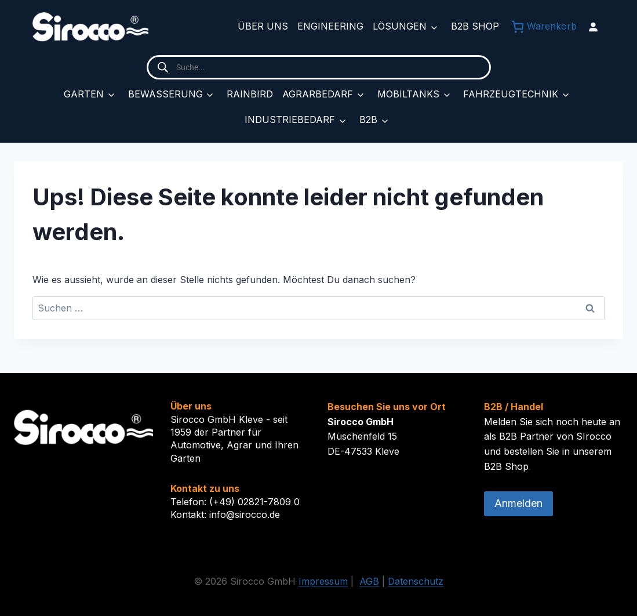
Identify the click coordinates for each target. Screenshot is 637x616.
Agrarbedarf (317, 94)
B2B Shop (475, 26)
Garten (84, 94)
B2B (368, 119)
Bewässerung (165, 94)
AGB (369, 581)
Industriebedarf (290, 119)
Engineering (330, 26)
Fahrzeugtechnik (510, 94)
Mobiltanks (408, 94)
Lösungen (400, 26)
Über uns (263, 26)
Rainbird (250, 94)
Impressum (323, 581)
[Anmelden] (593, 26)
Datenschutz (415, 581)
